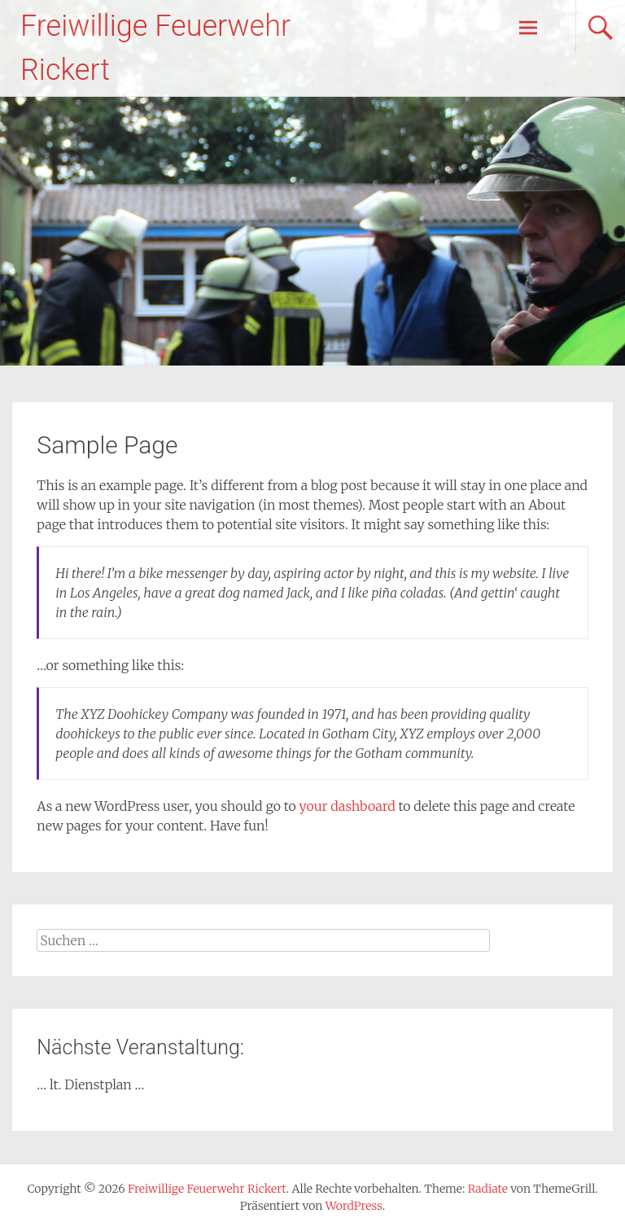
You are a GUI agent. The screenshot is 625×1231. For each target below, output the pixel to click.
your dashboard (347, 806)
